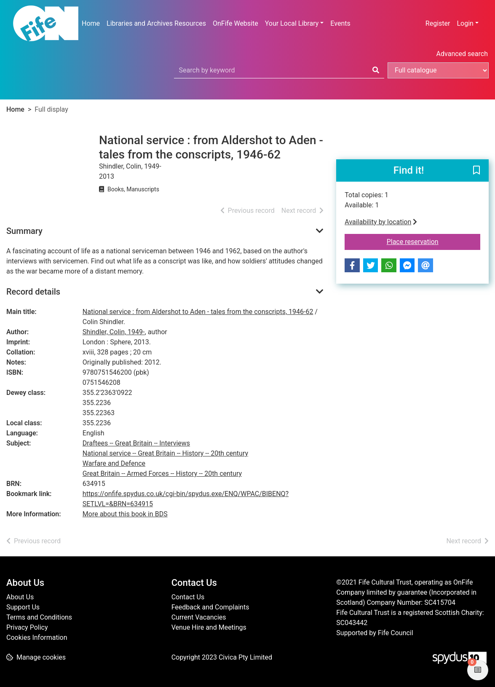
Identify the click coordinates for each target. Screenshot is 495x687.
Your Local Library (292, 23)
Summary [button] (24, 231)
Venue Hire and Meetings (208, 627)
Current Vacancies (198, 617)
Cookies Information (36, 637)
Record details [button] (33, 292)
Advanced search (462, 54)
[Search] (375, 70)
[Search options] (438, 70)
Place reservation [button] (433, 241)
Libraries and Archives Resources (156, 23)
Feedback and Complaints (210, 607)
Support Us (23, 607)
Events (340, 23)
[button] (476, 171)
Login (465, 23)
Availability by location (381, 222)
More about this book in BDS (125, 514)
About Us (20, 597)
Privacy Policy (27, 627)
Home (91, 23)
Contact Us (188, 597)
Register (437, 23)
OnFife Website (235, 23)
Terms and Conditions (39, 617)
